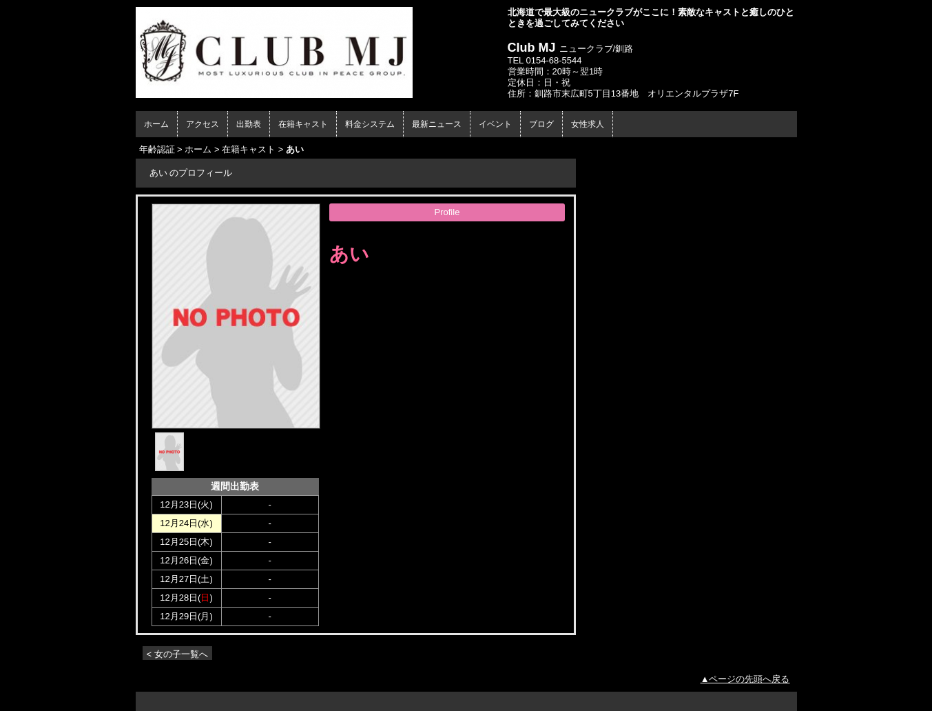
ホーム (156, 124)
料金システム (370, 124)
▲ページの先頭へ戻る (745, 679)
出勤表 (248, 124)
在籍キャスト (303, 124)
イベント (495, 124)
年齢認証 (157, 149)
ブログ (541, 124)
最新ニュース (437, 124)
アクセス (202, 124)
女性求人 (587, 124)
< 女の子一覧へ (177, 654)
